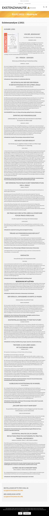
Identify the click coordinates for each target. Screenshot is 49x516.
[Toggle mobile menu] (46, 7)
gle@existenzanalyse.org (13, 490)
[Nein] (47, 511)
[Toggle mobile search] (43, 7)
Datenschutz (27, 513)
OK (20, 513)
